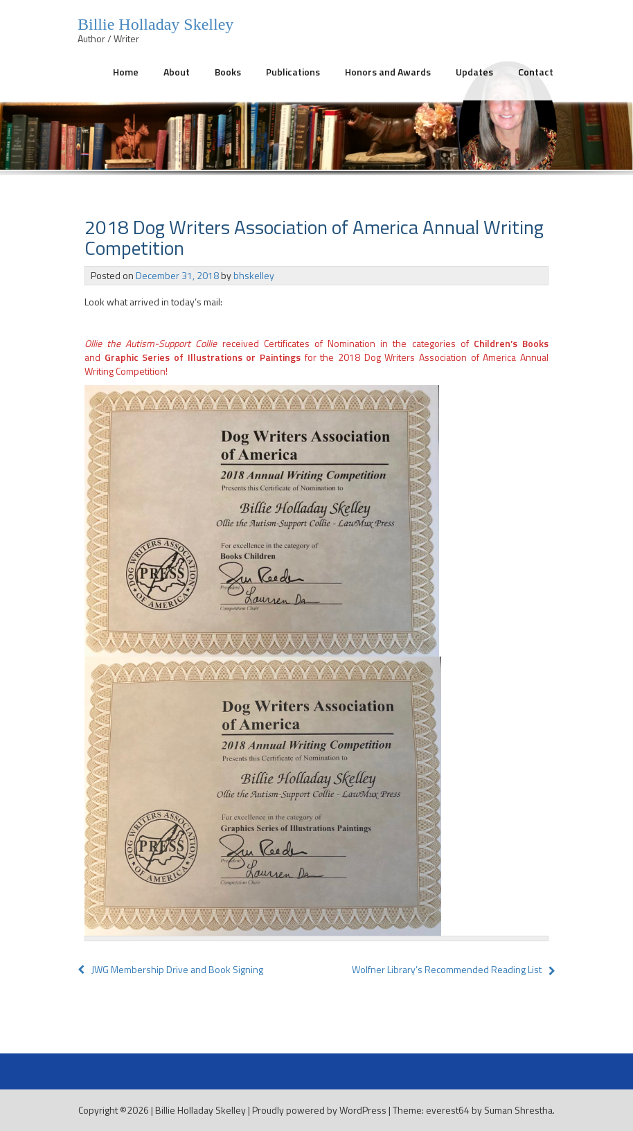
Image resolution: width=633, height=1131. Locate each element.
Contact (535, 71)
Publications (293, 71)
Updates (474, 71)
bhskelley (253, 275)
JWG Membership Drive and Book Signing (170, 969)
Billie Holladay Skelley (200, 1110)
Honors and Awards (388, 71)
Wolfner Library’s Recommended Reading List (447, 969)
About (176, 71)
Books (228, 71)
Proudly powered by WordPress (319, 1110)
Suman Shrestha (518, 1110)
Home (126, 71)
